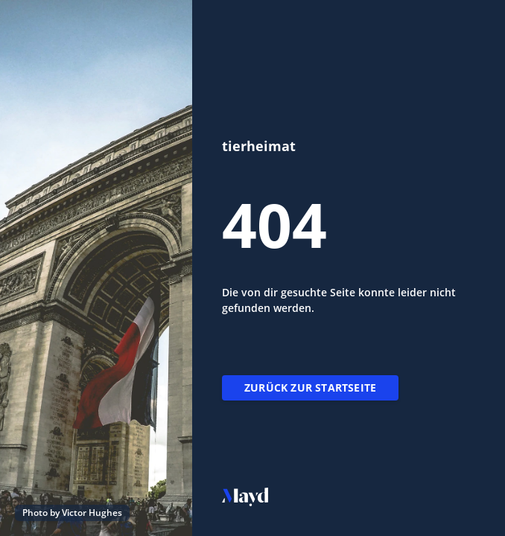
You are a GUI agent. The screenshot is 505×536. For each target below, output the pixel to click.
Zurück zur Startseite (310, 387)
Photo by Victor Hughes (72, 512)
